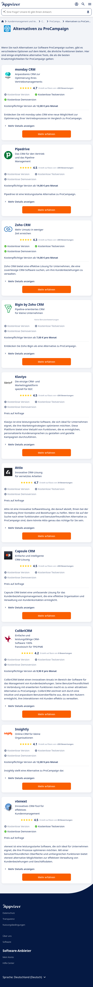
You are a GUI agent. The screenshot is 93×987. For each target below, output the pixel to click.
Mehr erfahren (46, 134)
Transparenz (8, 918)
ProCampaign (55, 21)
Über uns (7, 935)
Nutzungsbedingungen (14, 924)
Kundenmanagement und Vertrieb (23, 21)
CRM (43, 21)
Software (7, 941)
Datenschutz (9, 912)
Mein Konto (8, 957)
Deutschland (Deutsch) (30, 977)
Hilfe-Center (8, 963)
